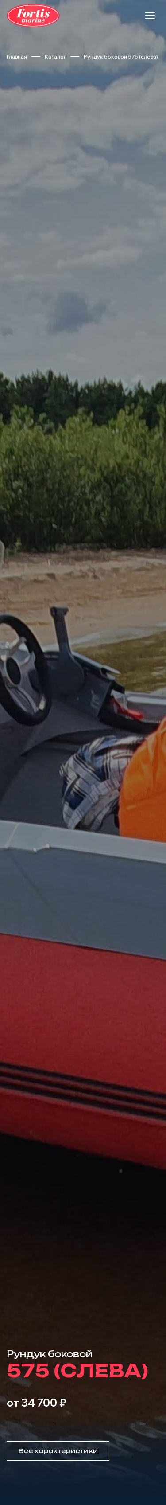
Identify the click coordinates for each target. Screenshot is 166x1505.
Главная (17, 56)
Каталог (55, 56)
